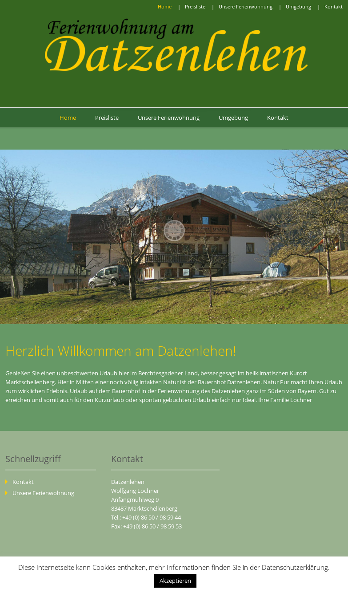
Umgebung (298, 6)
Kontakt (333, 6)
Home (165, 6)
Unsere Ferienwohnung (245, 6)
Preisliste (195, 6)
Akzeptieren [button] (175, 581)
